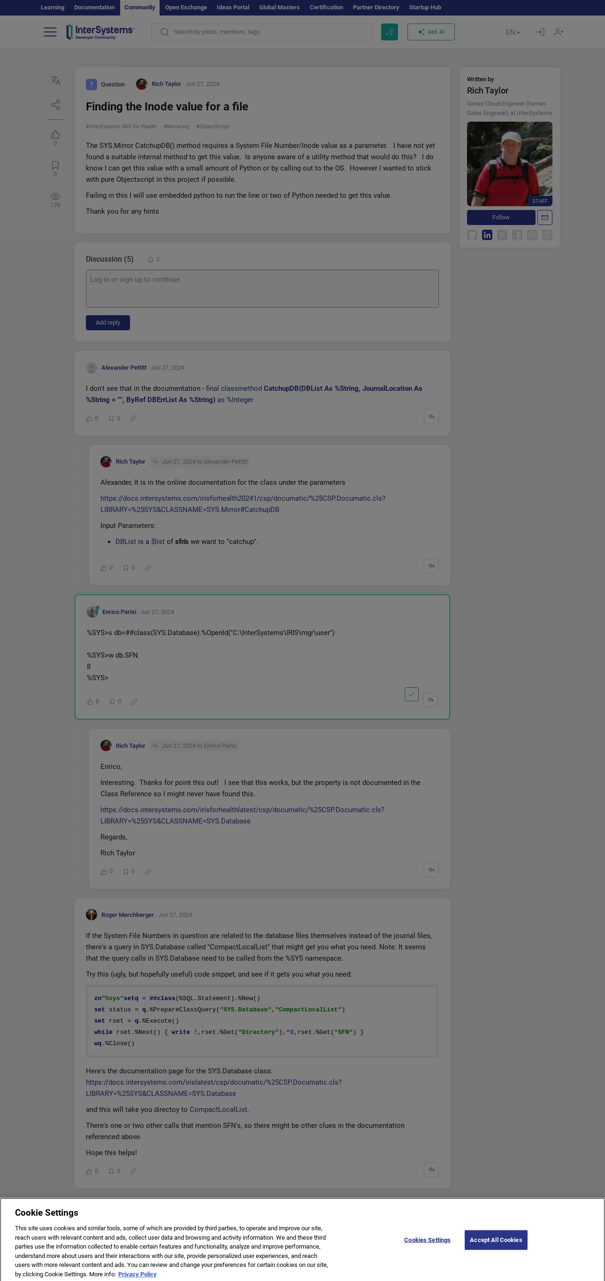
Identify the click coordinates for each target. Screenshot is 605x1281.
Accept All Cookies (496, 1246)
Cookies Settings (427, 1246)
